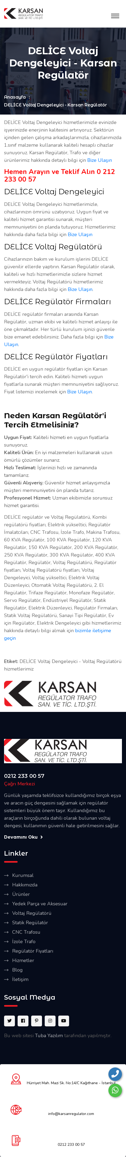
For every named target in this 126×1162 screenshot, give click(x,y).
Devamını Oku (23, 837)
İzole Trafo (23, 941)
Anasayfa (15, 97)
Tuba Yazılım (49, 1035)
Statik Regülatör (30, 922)
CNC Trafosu (26, 932)
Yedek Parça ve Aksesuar (39, 903)
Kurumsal (23, 875)
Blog (17, 970)
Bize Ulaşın (99, 160)
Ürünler (21, 894)
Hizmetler (23, 960)
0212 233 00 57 (24, 776)
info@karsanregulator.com (71, 1113)
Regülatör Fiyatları (32, 951)
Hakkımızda (24, 885)
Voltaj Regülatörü (31, 913)
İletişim (20, 979)
